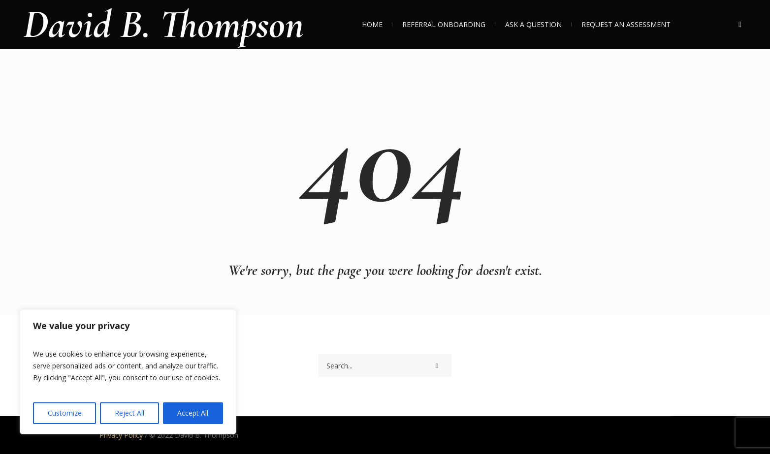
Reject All (129, 413)
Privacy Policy (121, 435)
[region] (128, 371)
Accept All (192, 413)
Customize (65, 413)
